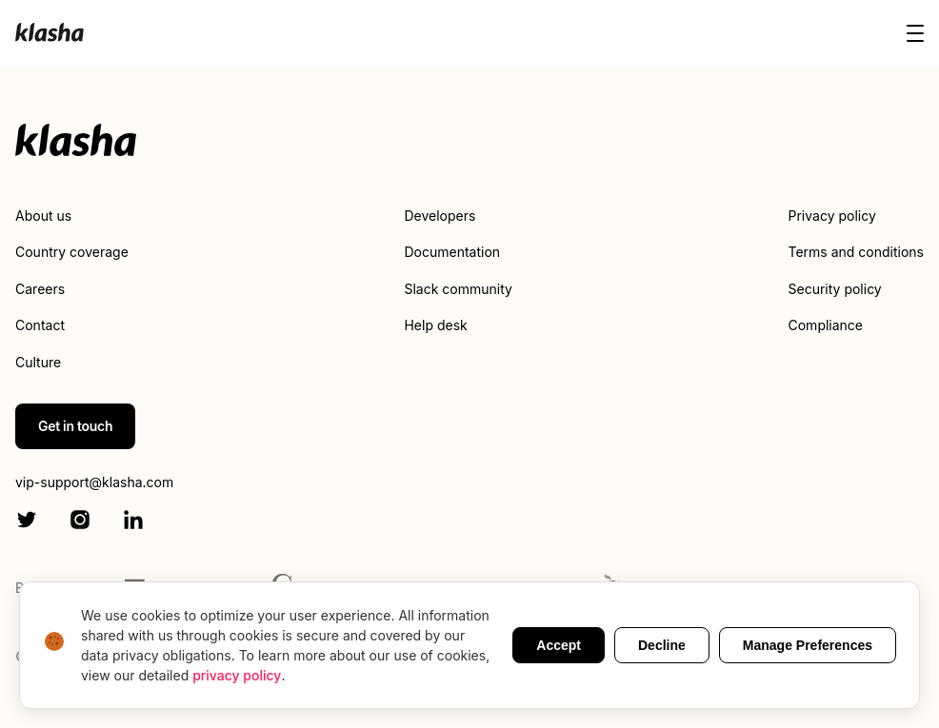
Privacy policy (832, 215)
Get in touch (75, 426)
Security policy (835, 289)
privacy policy (236, 675)
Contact (40, 325)
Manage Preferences (807, 645)
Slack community (457, 289)
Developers (439, 215)
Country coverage (72, 252)
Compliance (826, 325)
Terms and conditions (856, 252)
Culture (38, 362)
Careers (40, 289)
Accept (558, 645)
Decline (662, 645)
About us (43, 215)
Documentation (452, 252)
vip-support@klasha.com (94, 482)
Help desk (435, 325)
